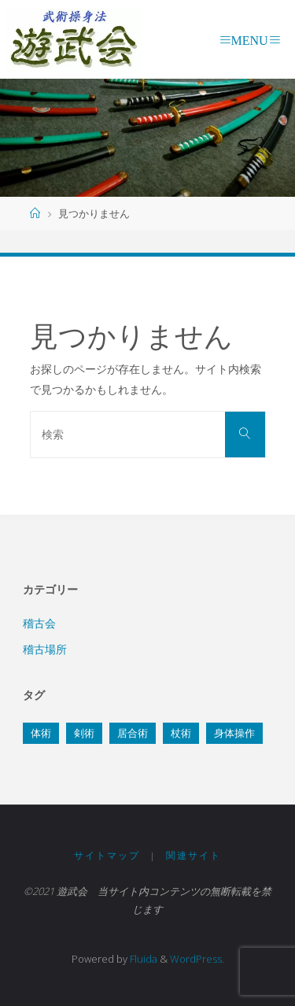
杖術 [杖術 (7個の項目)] (181, 733)
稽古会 (39, 623)
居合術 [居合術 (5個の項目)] (132, 733)
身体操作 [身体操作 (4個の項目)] (234, 733)
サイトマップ (107, 855)
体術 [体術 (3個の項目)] (41, 733)
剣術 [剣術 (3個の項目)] (84, 733)
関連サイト (193, 855)
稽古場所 (45, 649)
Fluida (142, 959)
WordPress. (197, 959)
